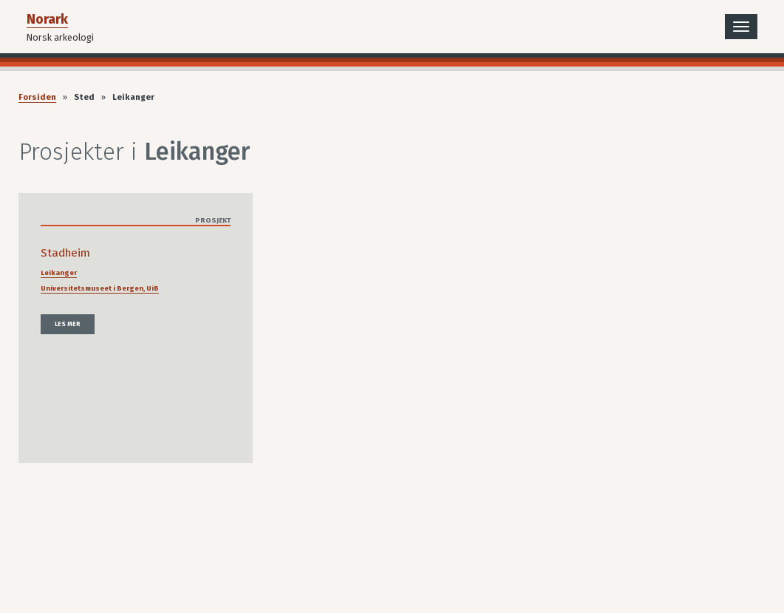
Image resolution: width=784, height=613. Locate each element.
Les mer (68, 324)
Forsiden (37, 97)
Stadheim (65, 253)
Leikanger (59, 272)
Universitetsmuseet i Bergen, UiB (100, 288)
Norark (47, 19)
